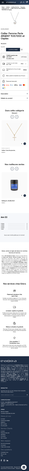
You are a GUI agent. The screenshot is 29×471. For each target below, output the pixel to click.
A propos (3, 418)
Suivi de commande (5, 443)
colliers (18, 376)
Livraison (3, 431)
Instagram (4, 460)
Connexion (3, 445)
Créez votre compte (5, 446)
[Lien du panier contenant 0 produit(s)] (26, 2)
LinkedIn (7, 460)
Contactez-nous (4, 452)
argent (2, 380)
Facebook (1, 460)
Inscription (3, 436)
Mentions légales (5, 411)
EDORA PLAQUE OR (6, 148)
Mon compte (4, 424)
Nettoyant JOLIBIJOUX (8, 200)
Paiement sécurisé (5, 432)
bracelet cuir (23, 378)
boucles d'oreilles (12, 374)
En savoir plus (10, 58)
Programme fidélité (5, 420)
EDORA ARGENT (5, 29)
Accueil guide (4, 425)
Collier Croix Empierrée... (9, 150)
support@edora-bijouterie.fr (11, 402)
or (27, 378)
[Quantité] (2, 49)
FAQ (2, 455)
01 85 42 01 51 (10, 403)
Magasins (3, 422)
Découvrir (14, 113)
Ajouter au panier (13, 49)
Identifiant (3, 434)
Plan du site (3, 454)
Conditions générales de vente (8, 413)
